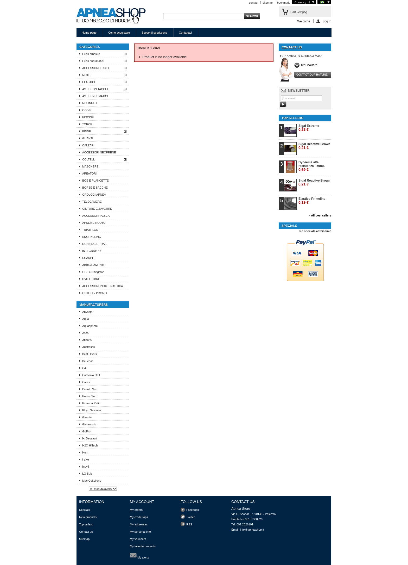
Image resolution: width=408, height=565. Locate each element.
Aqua (85, 318)
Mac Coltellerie (91, 480)
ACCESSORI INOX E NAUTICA (102, 286)
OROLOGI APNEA (94, 194)
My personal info (140, 531)
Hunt (85, 452)
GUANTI (87, 138)
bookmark (283, 2)
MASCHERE (90, 166)
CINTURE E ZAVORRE (97, 208)
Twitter (190, 517)
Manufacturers (93, 305)
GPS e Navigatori (93, 272)
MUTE (86, 75)
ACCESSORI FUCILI (95, 68)
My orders (136, 509)
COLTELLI (88, 159)
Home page (89, 32)
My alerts (139, 555)
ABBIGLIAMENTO (94, 264)
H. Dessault (89, 438)
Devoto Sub (89, 389)
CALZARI (88, 145)
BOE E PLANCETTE (95, 180)
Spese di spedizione (154, 32)
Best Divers (89, 354)
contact (253, 2)
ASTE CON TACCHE (95, 89)
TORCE (87, 124)
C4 (84, 368)
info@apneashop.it (252, 529)
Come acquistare (119, 32)
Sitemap (84, 539)
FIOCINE (88, 117)
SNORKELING (91, 236)
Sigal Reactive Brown (314, 146)
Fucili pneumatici (93, 61)
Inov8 (85, 466)
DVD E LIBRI (90, 279)
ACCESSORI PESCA (96, 215)
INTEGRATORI (91, 250)
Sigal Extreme (308, 128)
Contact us (86, 531)
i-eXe (85, 459)
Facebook (192, 509)
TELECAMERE (92, 201)
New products (88, 517)
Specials (289, 226)
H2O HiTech (90, 445)
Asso (85, 332)
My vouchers (138, 539)
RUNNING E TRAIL (94, 243)
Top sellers (292, 118)
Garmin (87, 417)
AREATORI (89, 173)
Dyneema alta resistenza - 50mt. (311, 166)
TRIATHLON (90, 229)
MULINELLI (89, 103)
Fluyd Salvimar (91, 410)
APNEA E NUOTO (94, 222)
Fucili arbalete (91, 53)
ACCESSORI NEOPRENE (99, 152)
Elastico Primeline (311, 200)
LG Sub (87, 473)
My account (142, 502)
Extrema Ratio (91, 403)
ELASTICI (88, 82)
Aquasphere (90, 325)
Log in (327, 21)
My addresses (139, 524)
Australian (88, 347)
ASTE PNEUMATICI (95, 96)
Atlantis (87, 340)
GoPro (86, 431)
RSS (189, 524)
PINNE (86, 131)
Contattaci (185, 32)
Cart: (298, 12)
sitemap (268, 2)
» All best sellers (320, 215)
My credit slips (139, 517)
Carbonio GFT (91, 375)
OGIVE (86, 110)
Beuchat (87, 361)
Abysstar (87, 311)
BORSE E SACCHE (95, 187)
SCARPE (88, 257)
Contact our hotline (312, 74)
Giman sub (89, 424)
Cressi (86, 382)
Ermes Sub (89, 396)
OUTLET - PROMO (94, 293)
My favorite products (143, 546)
